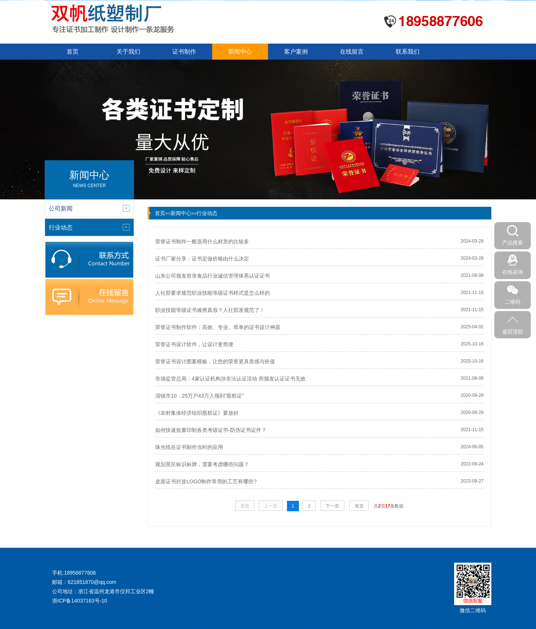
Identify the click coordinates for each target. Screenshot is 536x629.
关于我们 (128, 51)
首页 (73, 51)
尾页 (359, 506)
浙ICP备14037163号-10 (79, 601)
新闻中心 (240, 51)
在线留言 (352, 51)
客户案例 (296, 51)
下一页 (332, 506)
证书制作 (184, 51)
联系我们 (407, 51)
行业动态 (207, 213)
